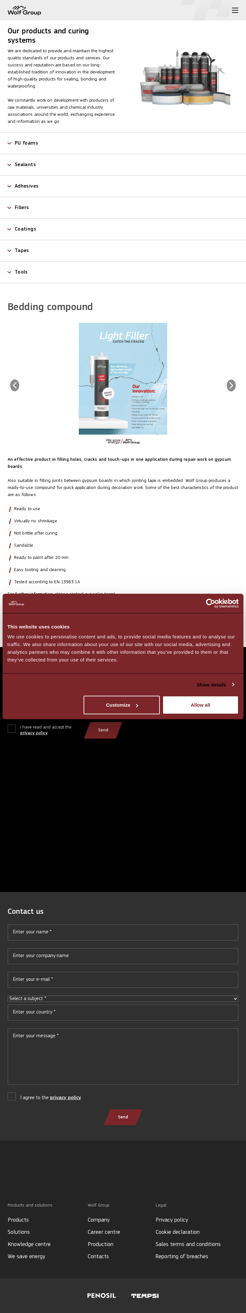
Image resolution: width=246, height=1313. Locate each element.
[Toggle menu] (235, 10)
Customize (122, 705)
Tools (21, 272)
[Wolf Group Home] (24, 10)
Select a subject (123, 999)
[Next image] (231, 385)
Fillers (22, 207)
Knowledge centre (29, 1244)
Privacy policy (172, 1220)
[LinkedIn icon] (11, 1181)
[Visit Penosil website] (101, 1295)
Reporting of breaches (182, 1257)
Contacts (98, 1257)
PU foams (26, 143)
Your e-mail (123, 982)
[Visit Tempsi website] (145, 1296)
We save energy (26, 1257)
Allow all (200, 705)
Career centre (104, 1232)
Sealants (25, 164)
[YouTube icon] (21, 1181)
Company (99, 1220)
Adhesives (26, 186)
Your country (123, 1015)
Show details (211, 684)
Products (18, 1220)
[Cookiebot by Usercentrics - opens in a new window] (211, 603)
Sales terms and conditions (188, 1244)
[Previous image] (14, 385)
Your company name (123, 958)
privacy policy (34, 733)
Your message (123, 1059)
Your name (123, 935)
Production (100, 1244)
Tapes (22, 250)
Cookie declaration (178, 1232)
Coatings (25, 229)
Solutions (19, 1232)
